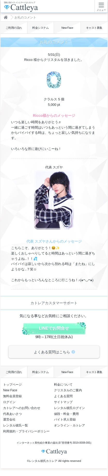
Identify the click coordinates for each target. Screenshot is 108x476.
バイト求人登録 (65, 419)
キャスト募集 (94, 27)
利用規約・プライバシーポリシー (26, 431)
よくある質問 (63, 396)
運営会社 (9, 419)
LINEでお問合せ (54, 328)
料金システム (40, 27)
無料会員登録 (12, 396)
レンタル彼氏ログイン (69, 408)
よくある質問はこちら (52, 352)
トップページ (12, 384)
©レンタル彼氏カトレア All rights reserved (54, 460)
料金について (63, 384)
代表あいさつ (12, 414)
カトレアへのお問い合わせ (21, 408)
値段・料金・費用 (66, 414)
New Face (67, 27)
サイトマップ (63, 402)
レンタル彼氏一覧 (15, 425)
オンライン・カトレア (69, 425)
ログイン (9, 402)
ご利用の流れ (14, 27)
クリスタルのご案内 (68, 390)
